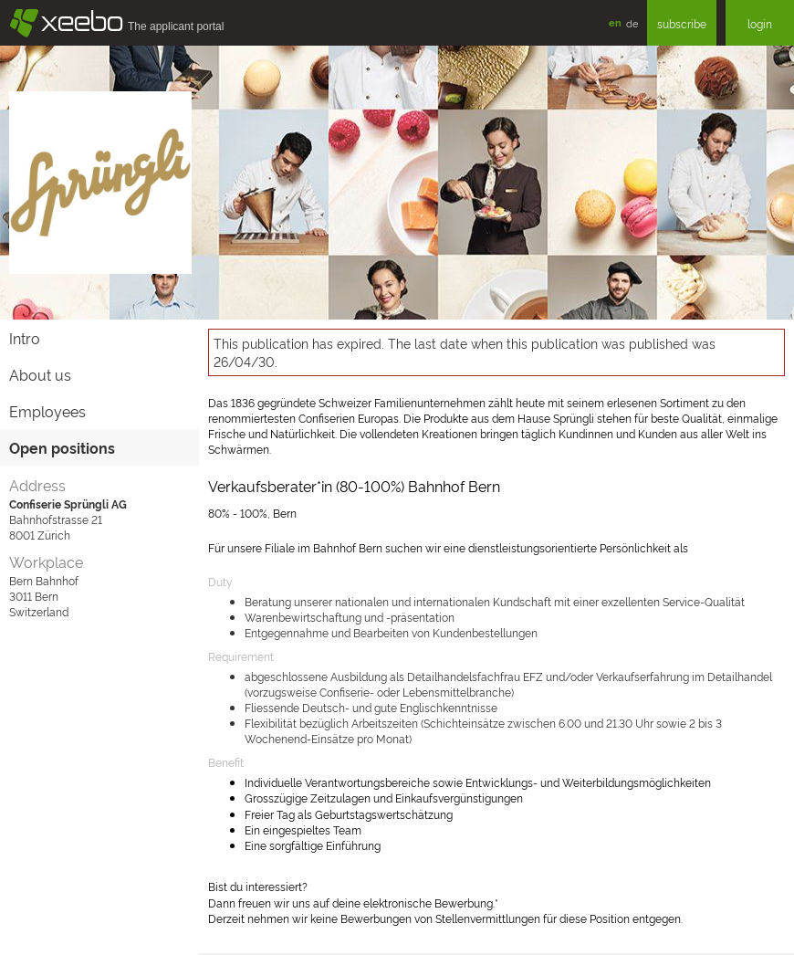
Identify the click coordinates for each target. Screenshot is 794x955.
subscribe (681, 23)
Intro (24, 338)
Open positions (62, 447)
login (759, 23)
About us (40, 374)
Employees (47, 411)
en (615, 22)
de (632, 23)
